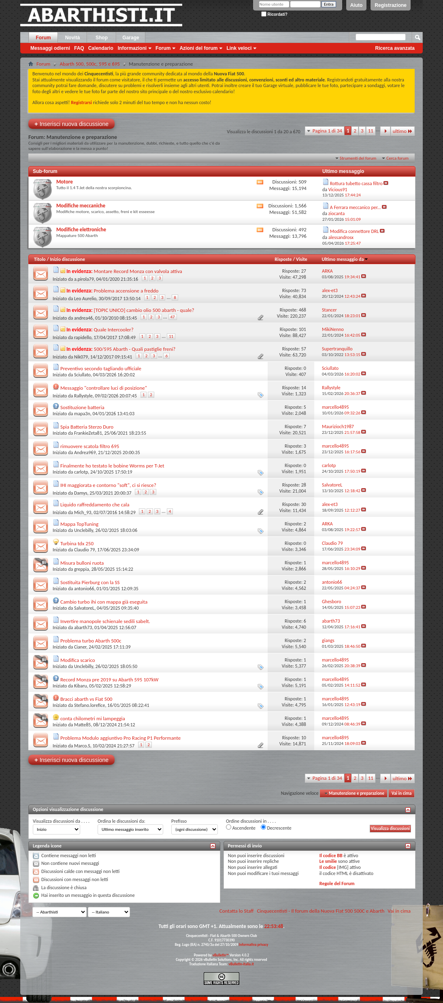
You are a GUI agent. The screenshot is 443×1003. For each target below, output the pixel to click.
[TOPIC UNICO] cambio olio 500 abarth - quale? (144, 310)
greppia (81, 569)
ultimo (403, 131)
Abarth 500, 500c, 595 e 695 (90, 64)
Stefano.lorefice (89, 705)
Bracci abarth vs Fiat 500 (86, 699)
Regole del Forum (337, 883)
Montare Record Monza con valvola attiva (138, 271)
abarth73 (83, 627)
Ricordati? (274, 14)
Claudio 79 (84, 550)
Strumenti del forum (358, 158)
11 (370, 131)
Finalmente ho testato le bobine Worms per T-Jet (112, 466)
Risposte (283, 259)
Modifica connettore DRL (354, 231)
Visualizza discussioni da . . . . (61, 821)
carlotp (81, 472)
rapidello (83, 337)
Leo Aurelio (85, 298)
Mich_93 (83, 512)
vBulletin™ (221, 955)
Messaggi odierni (50, 48)
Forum (43, 38)
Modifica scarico (77, 660)
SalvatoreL (84, 608)
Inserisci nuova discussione (71, 123)
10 (303, 738)
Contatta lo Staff (236, 911)
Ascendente (241, 827)
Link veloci (238, 48)
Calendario (100, 48)
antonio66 (84, 588)
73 (303, 290)
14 (303, 388)
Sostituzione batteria (82, 407)
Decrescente (276, 827)
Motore (64, 182)
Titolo (40, 259)
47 (172, 317)
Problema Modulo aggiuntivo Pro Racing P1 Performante (120, 738)
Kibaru (80, 686)
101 (302, 329)
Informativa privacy (253, 944)
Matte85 (82, 725)
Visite (301, 259)
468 (302, 310)
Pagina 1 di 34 (327, 131)
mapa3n (82, 413)
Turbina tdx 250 (77, 543)
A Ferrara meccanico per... (355, 207)
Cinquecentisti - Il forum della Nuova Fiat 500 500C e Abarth (320, 911)
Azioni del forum (198, 48)
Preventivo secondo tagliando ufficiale (100, 368)
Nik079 (81, 357)
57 (303, 349)
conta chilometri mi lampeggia (92, 718)
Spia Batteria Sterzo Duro (86, 427)
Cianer (80, 647)
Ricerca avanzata (395, 48)
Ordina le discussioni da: (121, 821)
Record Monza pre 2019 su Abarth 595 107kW (109, 679)
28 (303, 485)
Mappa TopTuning (79, 524)
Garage (130, 38)
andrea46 (83, 318)
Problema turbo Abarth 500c (90, 641)
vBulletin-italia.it (241, 964)
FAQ (79, 48)
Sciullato (82, 375)
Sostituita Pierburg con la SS (89, 582)
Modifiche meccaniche (80, 206)
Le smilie (328, 861)
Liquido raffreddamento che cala (95, 505)
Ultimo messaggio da (345, 259)
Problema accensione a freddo (126, 291)
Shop (102, 38)
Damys (80, 493)
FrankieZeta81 (88, 433)
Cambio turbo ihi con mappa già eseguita (103, 602)
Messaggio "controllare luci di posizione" (103, 388)
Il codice (327, 867)
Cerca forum (397, 158)
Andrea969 (85, 452)
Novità (72, 38)
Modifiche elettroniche (81, 229)
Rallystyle (83, 396)
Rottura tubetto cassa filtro (356, 183)
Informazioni (132, 48)
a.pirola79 (84, 279)
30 (303, 504)
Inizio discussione (67, 259)
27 (303, 271)
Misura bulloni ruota (82, 563)
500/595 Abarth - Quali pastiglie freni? (135, 349)
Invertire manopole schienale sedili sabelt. (105, 621)
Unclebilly (83, 530)
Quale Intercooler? (114, 330)
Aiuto (356, 5)
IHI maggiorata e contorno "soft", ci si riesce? (108, 485)
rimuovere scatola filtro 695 (89, 446)
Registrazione (391, 5)
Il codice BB (331, 855)
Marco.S (82, 746)
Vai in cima (401, 793)
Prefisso (179, 821)
